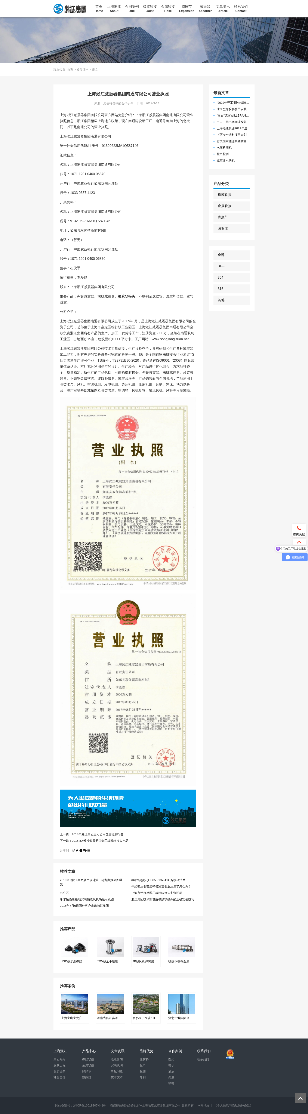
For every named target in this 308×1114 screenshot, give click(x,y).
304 (221, 277)
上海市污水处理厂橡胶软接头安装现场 (156, 893)
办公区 (64, 893)
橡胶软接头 (126, 296)
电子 (171, 1065)
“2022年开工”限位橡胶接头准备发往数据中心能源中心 (233, 102)
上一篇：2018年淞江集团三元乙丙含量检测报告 (91, 834)
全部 (221, 255)
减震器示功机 (226, 160)
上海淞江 (114, 9)
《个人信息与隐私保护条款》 (233, 1105)
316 (221, 289)
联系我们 (241, 9)
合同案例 (132, 9)
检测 (143, 1071)
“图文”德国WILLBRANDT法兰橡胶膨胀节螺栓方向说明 (233, 115)
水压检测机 (224, 147)
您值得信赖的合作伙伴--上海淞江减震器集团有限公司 (145, 1105)
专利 (143, 1077)
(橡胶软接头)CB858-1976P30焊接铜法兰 (158, 880)
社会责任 (59, 1077)
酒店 (171, 1071)
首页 (99, 9)
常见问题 (117, 1071)
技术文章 (117, 1077)
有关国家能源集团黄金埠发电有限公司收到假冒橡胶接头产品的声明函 (233, 141)
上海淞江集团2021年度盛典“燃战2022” (233, 128)
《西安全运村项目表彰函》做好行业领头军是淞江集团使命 (233, 134)
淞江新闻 (117, 1059)
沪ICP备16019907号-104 (90, 1105)
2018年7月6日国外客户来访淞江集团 (84, 905)
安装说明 (117, 1065)
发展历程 (59, 1065)
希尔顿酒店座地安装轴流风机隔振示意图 (87, 899)
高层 (171, 1077)
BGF (221, 266)
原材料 (144, 1059)
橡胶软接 (150, 9)
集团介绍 (59, 1059)
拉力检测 (223, 154)
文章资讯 (223, 9)
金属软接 (168, 9)
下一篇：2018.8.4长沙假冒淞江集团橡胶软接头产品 (94, 840)
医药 (171, 1059)
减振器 (205, 9)
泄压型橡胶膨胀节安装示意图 (233, 109)
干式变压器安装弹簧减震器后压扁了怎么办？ (161, 886)
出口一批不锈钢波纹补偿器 (233, 122)
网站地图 (204, 1105)
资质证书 (83, 69)
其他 (221, 300)
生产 (143, 1065)
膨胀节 (186, 9)
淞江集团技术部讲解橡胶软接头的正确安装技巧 (162, 899)
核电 (171, 1083)
